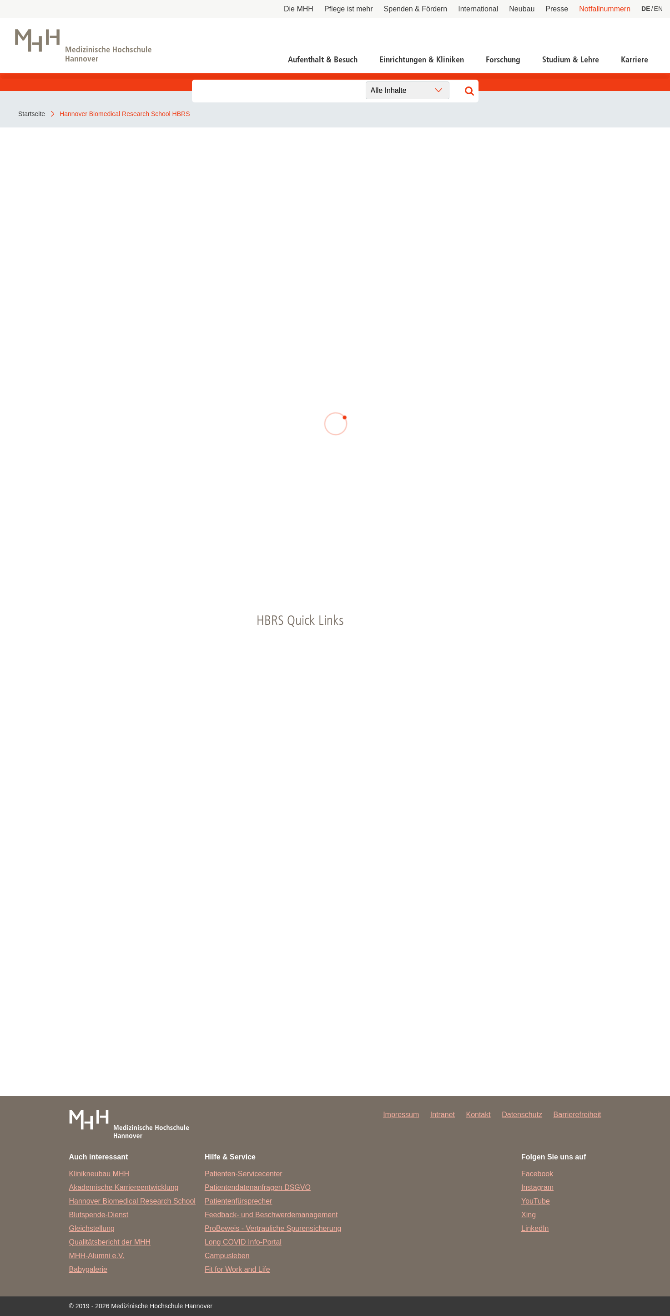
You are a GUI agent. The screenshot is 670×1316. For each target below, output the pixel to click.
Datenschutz (522, 1114)
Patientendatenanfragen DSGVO (258, 1187)
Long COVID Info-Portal (243, 1242)
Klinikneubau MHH (99, 1174)
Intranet (442, 1114)
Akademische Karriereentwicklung (124, 1187)
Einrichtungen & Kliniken (421, 60)
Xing (528, 1215)
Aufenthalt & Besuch (323, 60)
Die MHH (298, 9)
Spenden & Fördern (416, 9)
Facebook (537, 1174)
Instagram (537, 1187)
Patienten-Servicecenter (243, 1174)
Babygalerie (88, 1269)
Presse (556, 9)
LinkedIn (535, 1228)
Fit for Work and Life (237, 1269)
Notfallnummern (604, 9)
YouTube (535, 1201)
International (478, 9)
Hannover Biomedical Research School (132, 1201)
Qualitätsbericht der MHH (110, 1242)
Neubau (521, 9)
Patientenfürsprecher (238, 1201)
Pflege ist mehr (348, 9)
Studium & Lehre (570, 60)
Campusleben (227, 1256)
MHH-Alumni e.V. (97, 1256)
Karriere (634, 60)
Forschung (503, 60)
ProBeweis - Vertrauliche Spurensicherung (273, 1228)
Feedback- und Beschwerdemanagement (271, 1215)
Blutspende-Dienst (99, 1215)
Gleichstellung (92, 1228)
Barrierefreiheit (577, 1114)
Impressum (401, 1114)
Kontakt (478, 1114)
